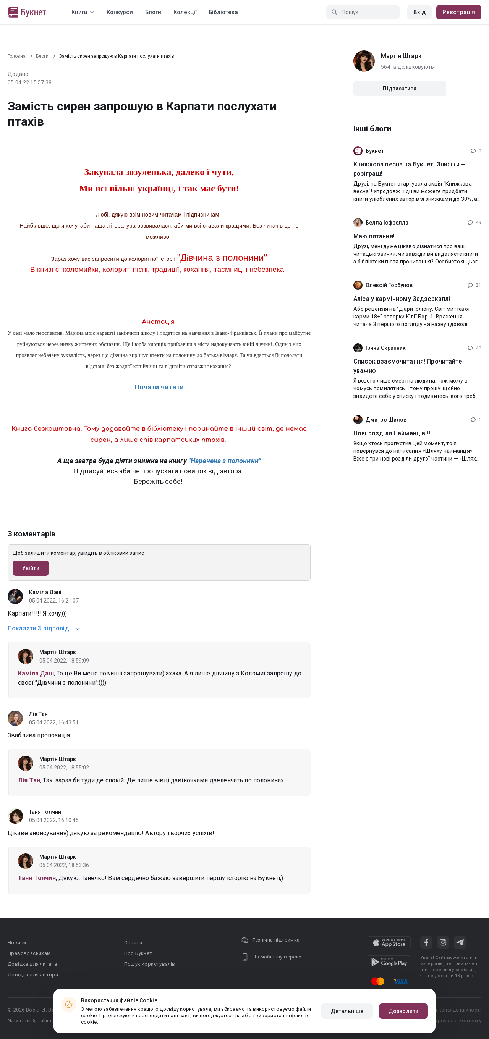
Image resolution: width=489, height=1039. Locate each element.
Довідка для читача (32, 964)
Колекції (184, 12)
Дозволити (403, 1011)
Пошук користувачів (149, 964)
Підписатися (399, 89)
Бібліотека (223, 12)
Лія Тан (38, 714)
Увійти (30, 568)
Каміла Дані (45, 592)
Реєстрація (458, 12)
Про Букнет (138, 953)
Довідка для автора (33, 975)
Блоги (153, 12)
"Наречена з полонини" (224, 461)
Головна (17, 56)
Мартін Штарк (57, 652)
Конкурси (120, 12)
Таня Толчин (45, 812)
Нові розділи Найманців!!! (391, 433)
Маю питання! (374, 236)
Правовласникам (29, 953)
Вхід (419, 12)
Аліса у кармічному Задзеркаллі (401, 298)
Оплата (133, 942)
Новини (17, 942)
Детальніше (347, 1011)
